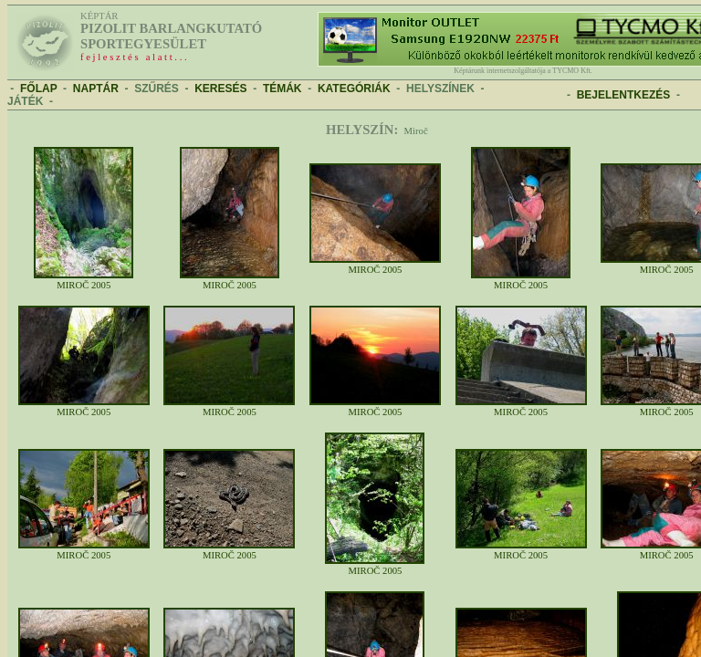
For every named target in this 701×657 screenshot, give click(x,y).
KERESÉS (220, 88)
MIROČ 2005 (83, 281)
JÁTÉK (25, 101)
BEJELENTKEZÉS (624, 95)
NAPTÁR (96, 88)
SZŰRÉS (156, 88)
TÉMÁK (282, 88)
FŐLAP (38, 88)
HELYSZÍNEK (440, 88)
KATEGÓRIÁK (354, 88)
